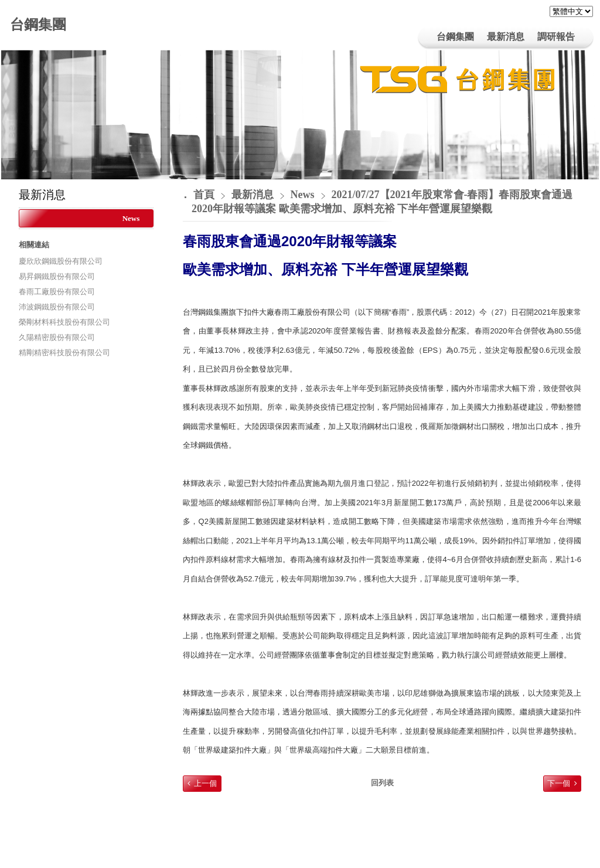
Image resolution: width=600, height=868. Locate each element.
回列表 (382, 782)
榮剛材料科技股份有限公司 (64, 322)
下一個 (558, 783)
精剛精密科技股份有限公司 (64, 352)
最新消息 (254, 194)
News (131, 218)
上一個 (205, 783)
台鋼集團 (38, 24)
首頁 (203, 194)
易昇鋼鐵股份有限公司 (57, 276)
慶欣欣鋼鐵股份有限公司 (61, 261)
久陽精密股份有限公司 (57, 337)
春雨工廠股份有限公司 (57, 291)
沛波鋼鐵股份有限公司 (57, 306)
